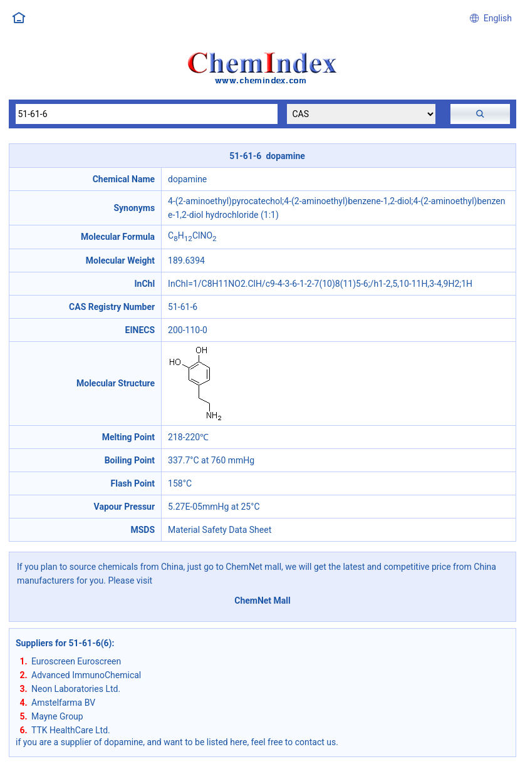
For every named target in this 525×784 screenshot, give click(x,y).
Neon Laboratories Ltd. (75, 689)
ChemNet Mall (262, 601)
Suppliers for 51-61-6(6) (64, 643)
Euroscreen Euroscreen (76, 661)
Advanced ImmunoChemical (86, 675)
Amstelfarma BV (63, 703)
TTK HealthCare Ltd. (70, 730)
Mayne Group (57, 716)
